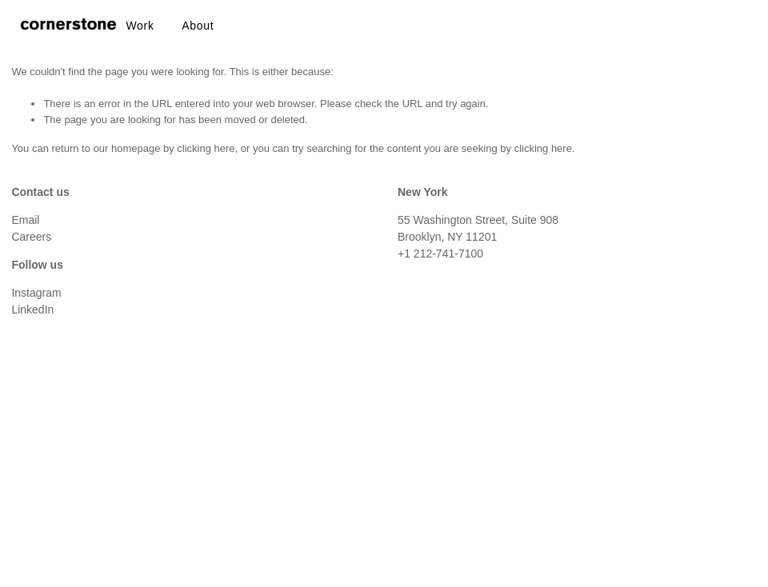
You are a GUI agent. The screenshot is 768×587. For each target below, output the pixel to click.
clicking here (205, 148)
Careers (31, 236)
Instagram (36, 292)
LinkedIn (32, 309)
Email (25, 220)
